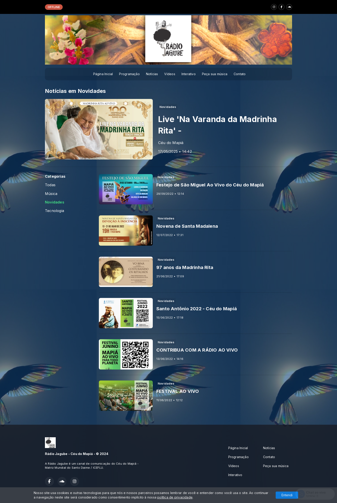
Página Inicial (103, 74)
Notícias (152, 74)
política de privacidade (175, 497)
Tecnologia (54, 211)
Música (51, 194)
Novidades (54, 202)
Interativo (189, 74)
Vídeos (169, 74)
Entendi (287, 495)
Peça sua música (214, 74)
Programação (129, 74)
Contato (240, 74)
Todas (50, 185)
